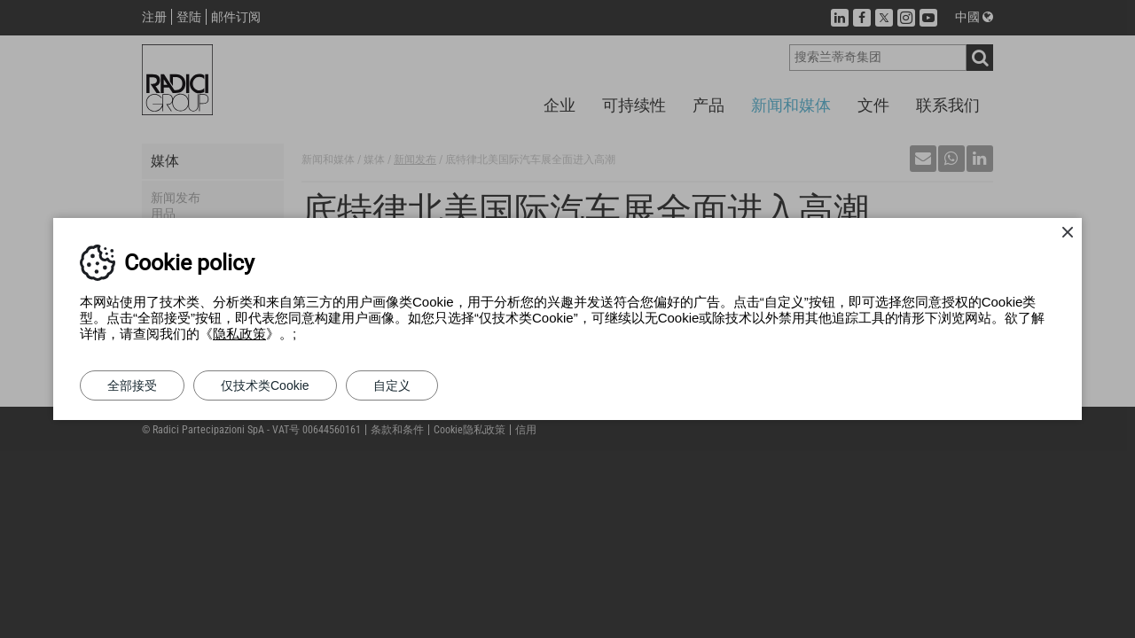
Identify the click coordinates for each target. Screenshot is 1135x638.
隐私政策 (239, 333)
